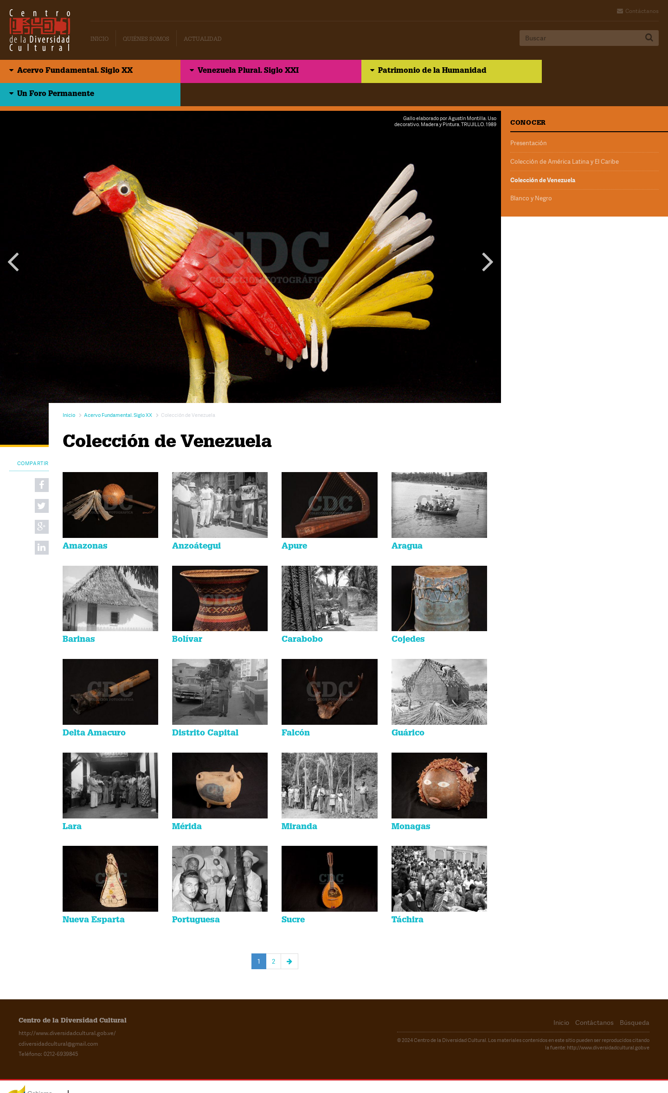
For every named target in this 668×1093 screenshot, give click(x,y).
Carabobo (302, 618)
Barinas (79, 618)
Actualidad (203, 39)
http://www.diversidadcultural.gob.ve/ (67, 1011)
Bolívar (187, 618)
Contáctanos (642, 11)
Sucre (293, 898)
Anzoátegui (196, 524)
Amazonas (85, 524)
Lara (72, 804)
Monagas (411, 804)
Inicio (99, 39)
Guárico (408, 711)
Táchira (408, 898)
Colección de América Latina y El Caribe (564, 138)
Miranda (299, 804)
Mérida (187, 804)
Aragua (407, 524)
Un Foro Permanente (557, 72)
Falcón (296, 711)
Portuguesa (196, 898)
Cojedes (408, 618)
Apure (294, 524)
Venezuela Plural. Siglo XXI (234, 72)
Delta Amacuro (94, 711)
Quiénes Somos (146, 39)
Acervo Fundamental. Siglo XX (75, 72)
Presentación (528, 120)
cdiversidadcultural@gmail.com (58, 1021)
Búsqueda (634, 1000)
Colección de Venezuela (542, 156)
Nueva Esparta (94, 898)
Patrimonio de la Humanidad (405, 72)
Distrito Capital (205, 711)
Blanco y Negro (531, 174)
